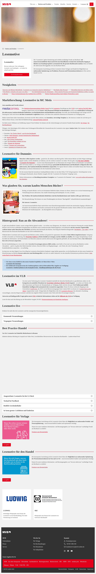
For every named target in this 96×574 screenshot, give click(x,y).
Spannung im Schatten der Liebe (17, 147)
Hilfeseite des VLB (65, 296)
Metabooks (83, 561)
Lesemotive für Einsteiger (13, 263)
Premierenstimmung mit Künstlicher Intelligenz (55, 299)
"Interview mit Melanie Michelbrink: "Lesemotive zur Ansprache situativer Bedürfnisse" (26, 90)
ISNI (69, 561)
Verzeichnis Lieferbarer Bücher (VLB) (58, 283)
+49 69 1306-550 (71, 544)
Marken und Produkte (10, 48)
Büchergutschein (44, 561)
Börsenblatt (24, 561)
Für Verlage (36, 541)
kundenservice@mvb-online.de (75, 547)
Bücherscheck (54, 561)
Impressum (90, 569)
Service (5, 547)
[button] (56, 4)
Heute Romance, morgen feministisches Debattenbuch (24, 135)
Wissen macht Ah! (12, 137)
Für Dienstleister (38, 547)
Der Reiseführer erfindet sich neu (17, 141)
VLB (72, 108)
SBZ (36, 510)
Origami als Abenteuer (14, 143)
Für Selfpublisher (38, 550)
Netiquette (71, 569)
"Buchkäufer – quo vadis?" (81, 229)
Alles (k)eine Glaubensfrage (14, 139)
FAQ (34, 296)
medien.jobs (75, 561)
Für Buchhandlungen (39, 544)
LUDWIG (6, 510)
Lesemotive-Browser (67, 291)
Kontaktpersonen (71, 541)
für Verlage (84, 123)
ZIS (27, 565)
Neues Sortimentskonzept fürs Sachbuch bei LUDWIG (27, 94)
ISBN (64, 561)
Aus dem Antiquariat (14, 561)
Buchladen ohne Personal (61, 90)
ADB (5, 561)
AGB (76, 569)
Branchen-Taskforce (32, 237)
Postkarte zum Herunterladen (40, 432)
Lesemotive (56, 108)
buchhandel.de (33, 561)
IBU (60, 561)
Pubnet (12, 565)
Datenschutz (82, 569)
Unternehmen (6, 541)
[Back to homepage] (7, 4)
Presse (4, 544)
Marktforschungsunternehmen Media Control (36, 108)
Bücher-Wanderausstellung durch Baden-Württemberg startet (62, 94)
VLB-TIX (22, 565)
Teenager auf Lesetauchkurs (16, 145)
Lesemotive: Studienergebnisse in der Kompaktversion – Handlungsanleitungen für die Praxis (33, 267)
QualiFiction (33, 289)
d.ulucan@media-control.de (40, 119)
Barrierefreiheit (63, 569)
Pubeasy (6, 565)
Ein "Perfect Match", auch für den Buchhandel (23, 133)
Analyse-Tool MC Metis (85, 108)
